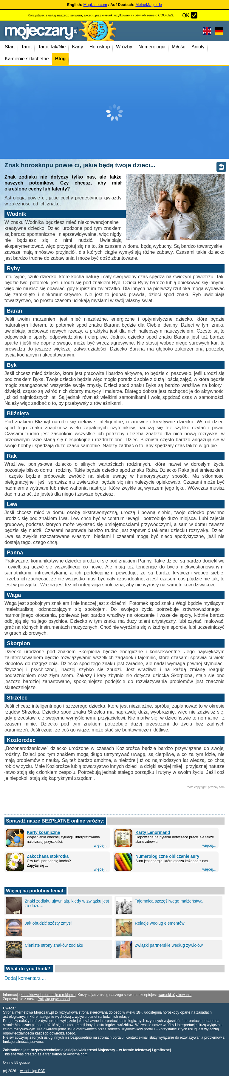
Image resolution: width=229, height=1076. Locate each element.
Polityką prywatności (54, 999)
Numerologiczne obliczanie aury (167, 856)
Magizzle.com (95, 4)
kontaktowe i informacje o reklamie (48, 995)
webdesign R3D (32, 1071)
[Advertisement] (114, 112)
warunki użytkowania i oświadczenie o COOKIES (137, 15)
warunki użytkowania (175, 995)
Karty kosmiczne (43, 832)
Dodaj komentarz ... (25, 978)
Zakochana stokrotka (48, 856)
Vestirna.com (77, 1054)
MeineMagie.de (148, 4)
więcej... (101, 845)
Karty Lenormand (152, 832)
